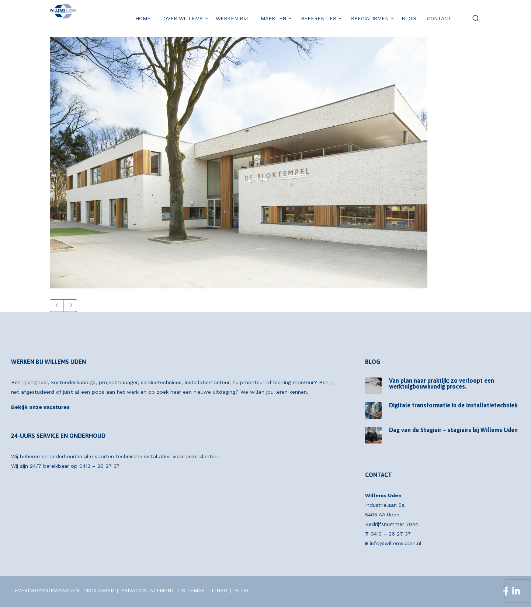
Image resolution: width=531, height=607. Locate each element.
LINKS (219, 590)
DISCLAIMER (98, 590)
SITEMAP (193, 590)
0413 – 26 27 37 (99, 466)
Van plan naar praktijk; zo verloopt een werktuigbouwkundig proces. (441, 383)
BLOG (241, 590)
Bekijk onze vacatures (40, 407)
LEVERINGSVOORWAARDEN (45, 590)
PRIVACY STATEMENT (148, 590)
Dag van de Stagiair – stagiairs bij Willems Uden (453, 430)
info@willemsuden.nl (395, 543)
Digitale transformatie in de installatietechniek (453, 405)
